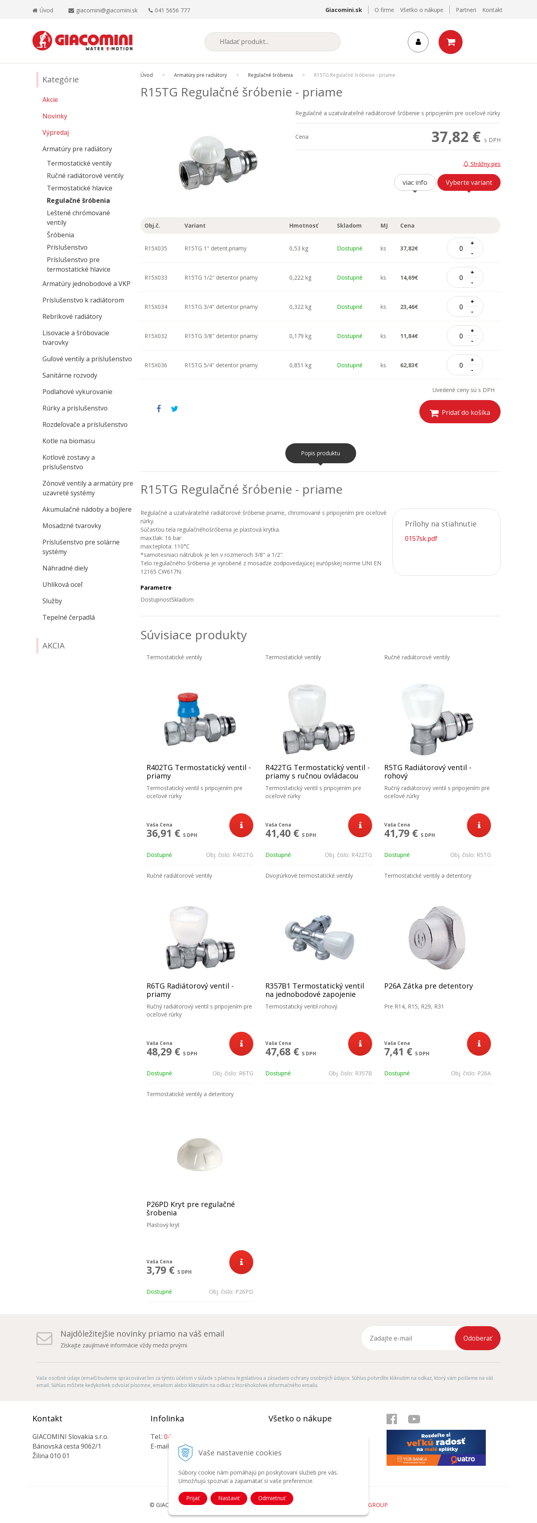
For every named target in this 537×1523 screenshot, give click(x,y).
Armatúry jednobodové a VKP (86, 283)
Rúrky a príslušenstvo (75, 408)
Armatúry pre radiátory (77, 148)
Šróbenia (60, 234)
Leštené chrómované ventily (78, 217)
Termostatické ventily (79, 163)
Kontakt (492, 10)
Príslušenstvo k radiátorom (83, 300)
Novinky (54, 116)
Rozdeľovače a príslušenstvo (85, 424)
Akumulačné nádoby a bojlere (87, 509)
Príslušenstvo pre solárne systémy (81, 547)
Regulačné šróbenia (78, 200)
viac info (415, 182)
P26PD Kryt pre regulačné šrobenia (190, 1208)
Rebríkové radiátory (72, 316)
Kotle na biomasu (68, 440)
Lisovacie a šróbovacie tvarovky (75, 337)
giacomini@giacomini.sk (107, 10)
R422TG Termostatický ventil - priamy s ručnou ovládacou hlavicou (317, 776)
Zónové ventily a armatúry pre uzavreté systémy (87, 488)
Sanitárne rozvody (69, 375)
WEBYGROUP (370, 1505)
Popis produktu (320, 453)
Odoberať (477, 1338)
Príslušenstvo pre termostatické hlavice (78, 264)
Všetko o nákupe (421, 10)
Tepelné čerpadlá (68, 617)
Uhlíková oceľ (62, 584)
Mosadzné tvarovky (71, 525)
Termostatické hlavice (79, 188)
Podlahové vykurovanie (77, 391)
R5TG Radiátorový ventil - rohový (427, 771)
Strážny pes (482, 164)
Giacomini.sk (343, 10)
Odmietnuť (272, 1498)
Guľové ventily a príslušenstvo (87, 358)
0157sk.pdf (421, 538)
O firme (384, 10)
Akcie (50, 99)
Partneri (466, 10)
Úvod (42, 10)
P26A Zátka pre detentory (428, 986)
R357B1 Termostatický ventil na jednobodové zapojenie (314, 990)
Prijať (193, 1498)
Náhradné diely (65, 568)
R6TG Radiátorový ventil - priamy (190, 990)
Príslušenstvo (67, 247)
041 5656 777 (172, 10)
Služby (52, 600)
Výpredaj (55, 132)
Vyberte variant (469, 182)
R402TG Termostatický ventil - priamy (198, 771)
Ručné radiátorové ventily (85, 175)
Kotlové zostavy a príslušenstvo (68, 462)
